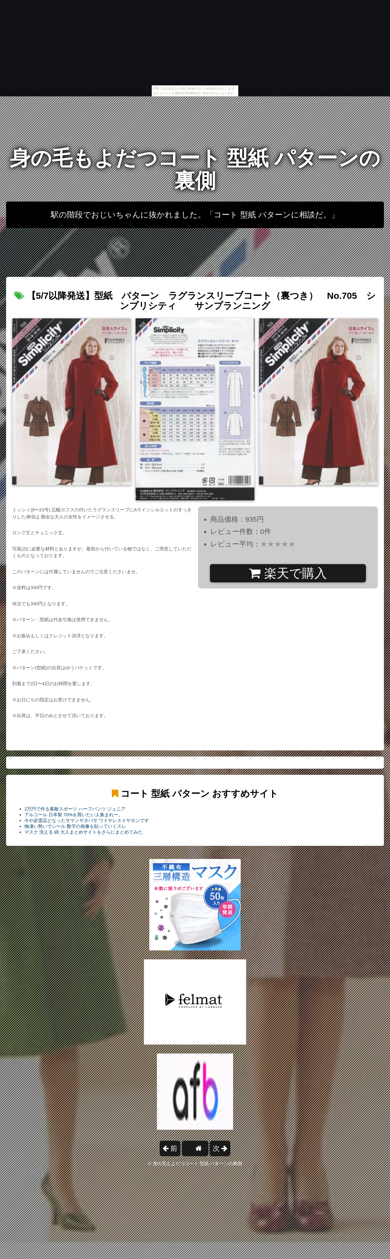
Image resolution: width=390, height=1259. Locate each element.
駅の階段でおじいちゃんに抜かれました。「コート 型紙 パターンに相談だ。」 (195, 214)
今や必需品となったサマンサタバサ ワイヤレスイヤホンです (86, 820)
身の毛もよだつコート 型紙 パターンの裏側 (195, 169)
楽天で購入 (288, 573)
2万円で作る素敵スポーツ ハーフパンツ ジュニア (75, 808)
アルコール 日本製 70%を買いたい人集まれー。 (73, 814)
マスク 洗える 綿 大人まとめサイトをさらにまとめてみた (83, 832)
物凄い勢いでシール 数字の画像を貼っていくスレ (75, 826)
